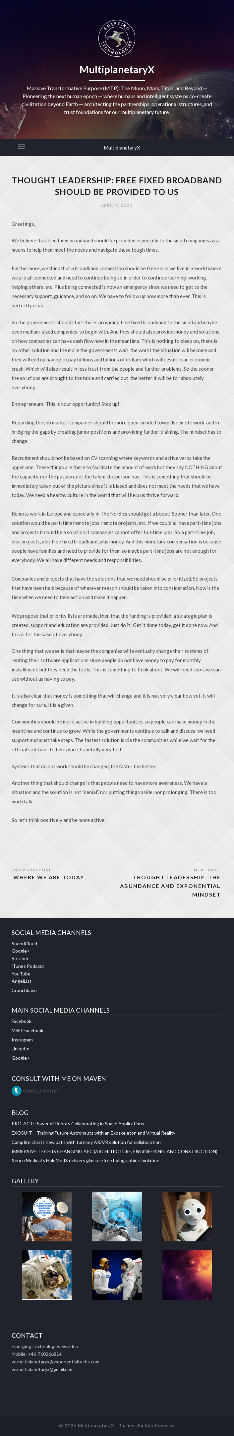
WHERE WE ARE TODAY (48, 877)
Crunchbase (24, 990)
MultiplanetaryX (122, 148)
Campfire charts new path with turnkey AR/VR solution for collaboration (86, 1142)
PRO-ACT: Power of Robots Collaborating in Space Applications (78, 1123)
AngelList (21, 981)
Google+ (21, 951)
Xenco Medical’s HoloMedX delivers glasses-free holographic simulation (85, 1160)
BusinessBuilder (136, 1425)
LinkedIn (20, 1048)
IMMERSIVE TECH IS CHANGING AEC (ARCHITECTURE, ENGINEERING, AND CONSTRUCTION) (114, 1151)
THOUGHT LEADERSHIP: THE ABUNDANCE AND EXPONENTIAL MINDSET (170, 886)
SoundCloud (24, 943)
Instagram (22, 1039)
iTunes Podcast (28, 966)
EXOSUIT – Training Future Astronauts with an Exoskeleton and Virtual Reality (93, 1133)
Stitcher (20, 958)
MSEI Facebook (27, 1030)
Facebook (21, 1021)
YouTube (21, 973)
